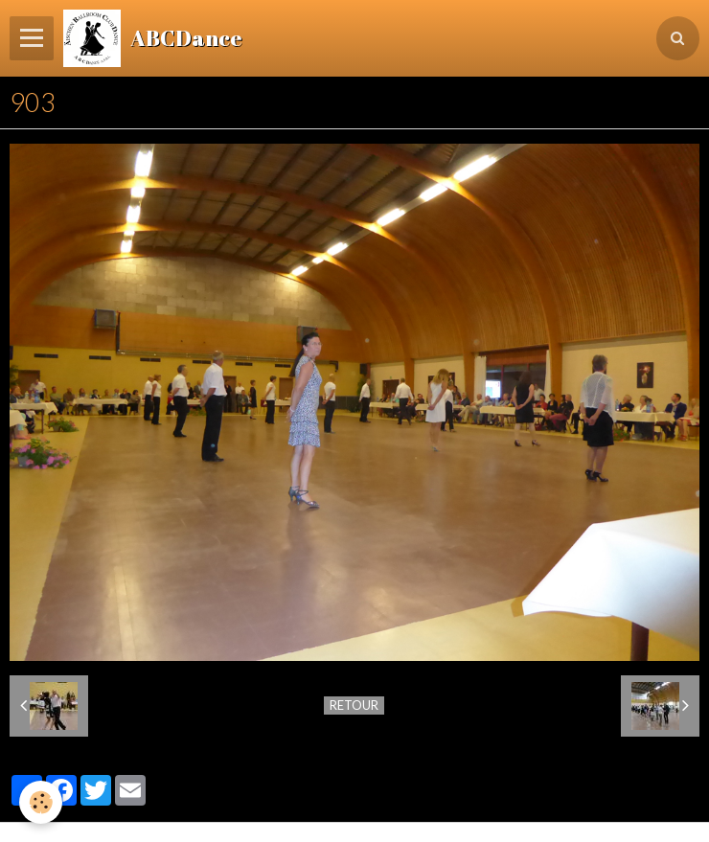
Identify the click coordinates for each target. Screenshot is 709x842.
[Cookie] (40, 802)
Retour (354, 705)
